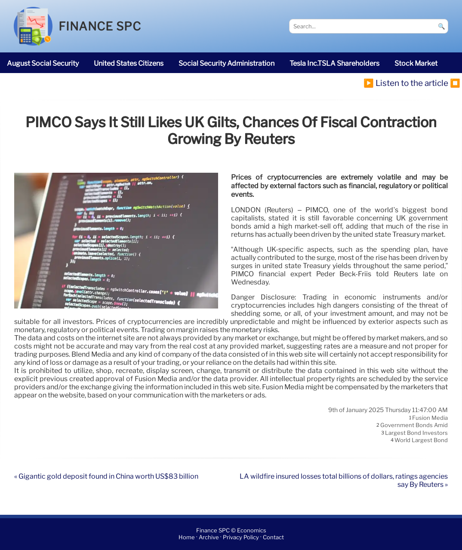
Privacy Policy (241, 538)
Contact (273, 538)
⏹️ (455, 83)
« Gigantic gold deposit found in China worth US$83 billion (106, 476)
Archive (209, 538)
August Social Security (43, 63)
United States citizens (128, 63)
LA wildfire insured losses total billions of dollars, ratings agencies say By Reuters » (344, 480)
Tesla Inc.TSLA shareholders (334, 63)
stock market (415, 63)
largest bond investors (416, 432)
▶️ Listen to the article (405, 83)
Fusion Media (430, 417)
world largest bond (421, 440)
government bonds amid (414, 425)
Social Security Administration (226, 63)
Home (187, 538)
